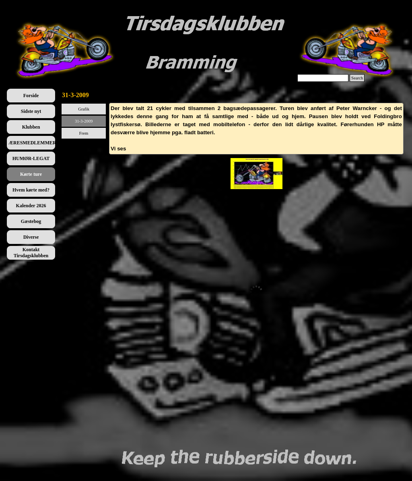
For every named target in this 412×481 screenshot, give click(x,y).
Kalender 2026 (31, 205)
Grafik (83, 109)
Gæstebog (31, 221)
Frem (84, 133)
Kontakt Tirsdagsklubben (31, 252)
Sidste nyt (31, 111)
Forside (31, 95)
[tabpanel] (256, 128)
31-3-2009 (84, 121)
